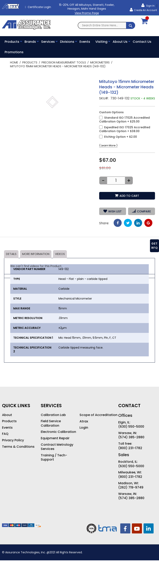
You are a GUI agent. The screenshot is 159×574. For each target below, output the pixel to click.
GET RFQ (154, 246)
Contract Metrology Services (57, 446)
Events (7, 427)
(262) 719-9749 (130, 487)
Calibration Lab (53, 415)
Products (29, 62)
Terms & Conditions (18, 447)
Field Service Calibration (51, 423)
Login (84, 427)
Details (11, 254)
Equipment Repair (55, 438)
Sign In (150, 5)
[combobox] (106, 25)
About (7, 415)
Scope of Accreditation (98, 415)
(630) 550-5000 (131, 426)
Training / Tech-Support (54, 457)
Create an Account (145, 10)
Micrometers (100, 62)
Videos (60, 254)
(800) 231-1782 (130, 448)
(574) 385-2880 (131, 437)
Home (14, 62)
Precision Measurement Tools (64, 62)
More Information (35, 254)
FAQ (5, 434)
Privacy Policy (13, 440)
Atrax (84, 421)
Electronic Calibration (58, 432)
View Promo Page (87, 13)
